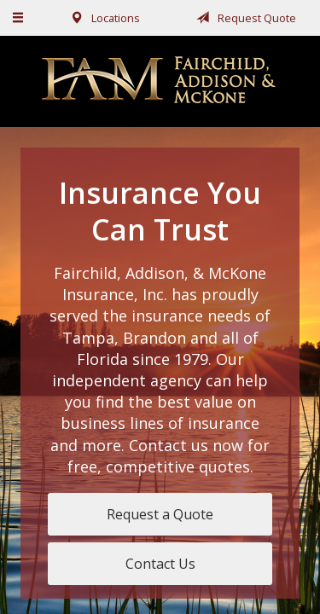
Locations (102, 18)
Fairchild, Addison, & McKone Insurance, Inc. (160, 81)
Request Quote (243, 18)
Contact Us (160, 563)
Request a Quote (160, 514)
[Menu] (19, 18)
